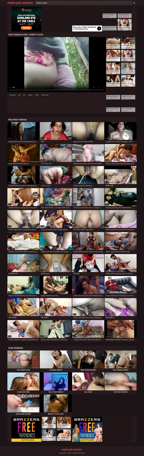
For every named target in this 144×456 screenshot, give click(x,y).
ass (24, 95)
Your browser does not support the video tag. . (56, 64)
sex (19, 95)
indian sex (45, 95)
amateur (12, 95)
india (37, 95)
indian (30, 95)
